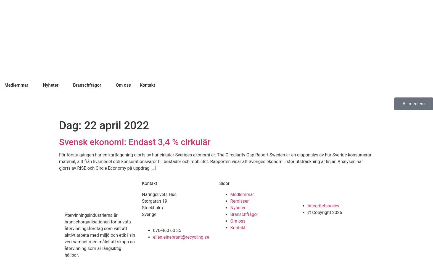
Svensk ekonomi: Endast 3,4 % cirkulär (134, 142)
